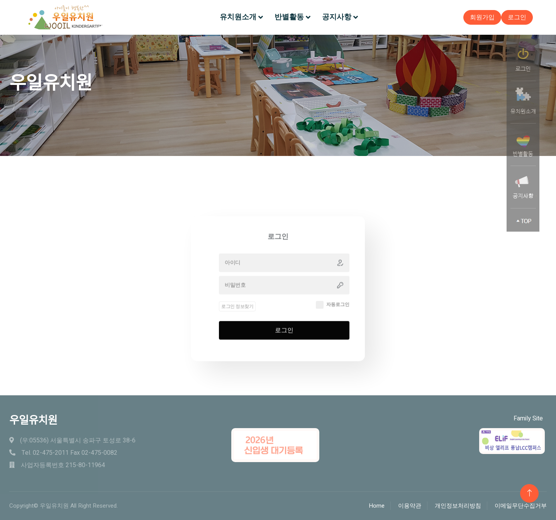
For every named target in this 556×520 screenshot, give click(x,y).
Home (377, 505)
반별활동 (289, 17)
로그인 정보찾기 (237, 319)
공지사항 (336, 17)
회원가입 (482, 17)
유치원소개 (238, 17)
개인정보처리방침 (458, 505)
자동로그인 (337, 318)
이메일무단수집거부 (521, 505)
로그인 (517, 17)
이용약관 (409, 505)
